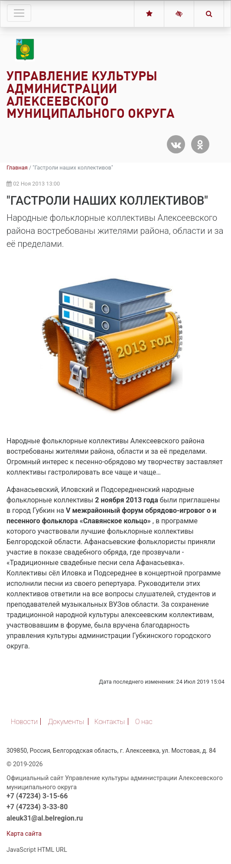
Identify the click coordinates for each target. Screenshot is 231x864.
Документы (66, 722)
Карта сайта (24, 833)
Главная (17, 167)
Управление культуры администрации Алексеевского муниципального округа (91, 94)
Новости (24, 722)
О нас (144, 722)
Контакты (109, 722)
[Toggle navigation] (19, 13)
